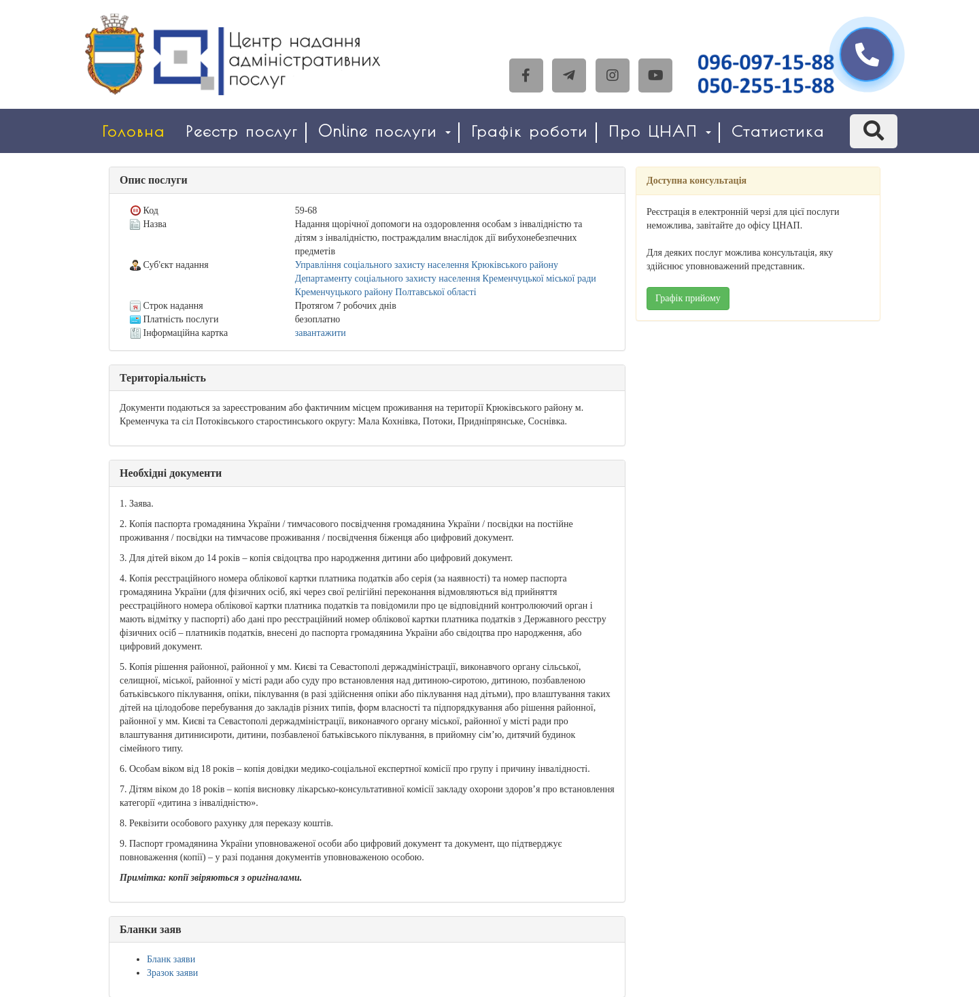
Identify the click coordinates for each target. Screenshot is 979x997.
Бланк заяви (171, 959)
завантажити (320, 333)
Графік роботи (529, 131)
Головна (133, 131)
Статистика (778, 131)
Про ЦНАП (659, 131)
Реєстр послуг (242, 131)
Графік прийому (688, 298)
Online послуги (384, 131)
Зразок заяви (172, 973)
